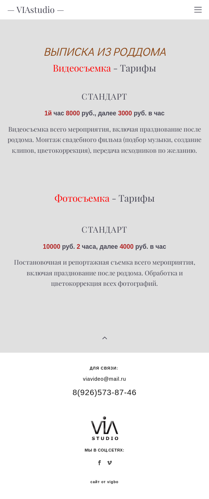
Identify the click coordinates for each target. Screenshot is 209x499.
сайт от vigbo (104, 482)
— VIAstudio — (35, 9)
